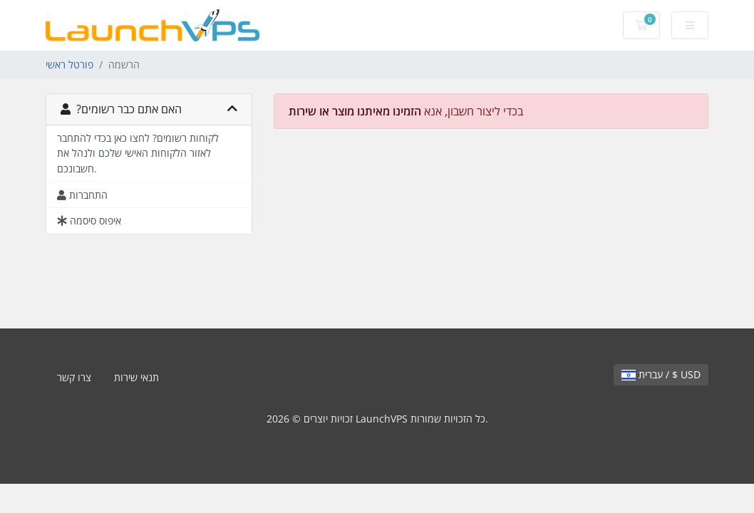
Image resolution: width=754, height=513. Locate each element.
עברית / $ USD (661, 374)
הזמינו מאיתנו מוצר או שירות (355, 111)
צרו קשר (74, 377)
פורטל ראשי (69, 64)
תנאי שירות (136, 377)
